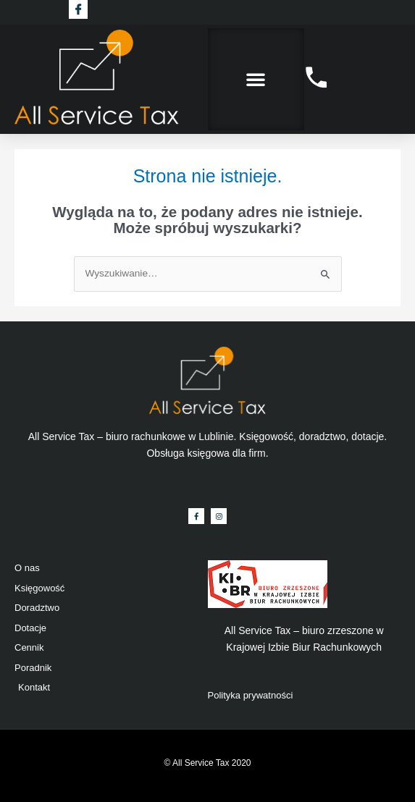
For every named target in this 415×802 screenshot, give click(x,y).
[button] (255, 79)
